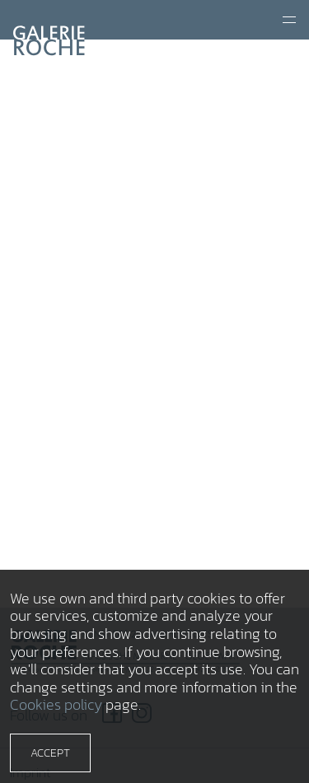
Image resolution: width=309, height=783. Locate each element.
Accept (50, 753)
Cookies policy (56, 704)
